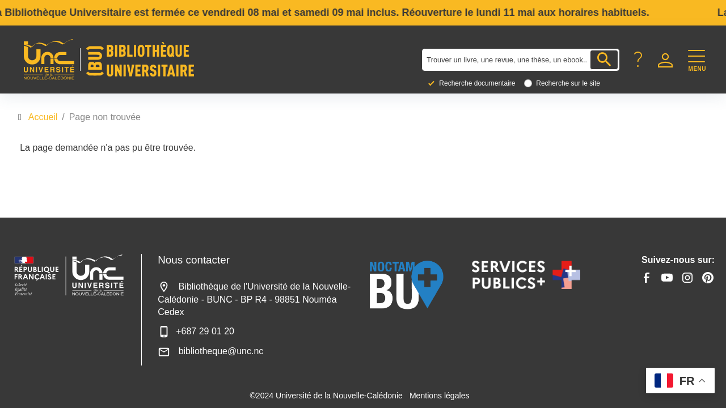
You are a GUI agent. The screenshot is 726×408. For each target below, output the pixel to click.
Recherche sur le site (568, 83)
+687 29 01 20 (196, 331)
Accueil (43, 117)
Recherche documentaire (477, 83)
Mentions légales (440, 395)
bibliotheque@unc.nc (210, 351)
